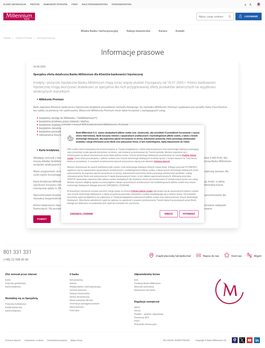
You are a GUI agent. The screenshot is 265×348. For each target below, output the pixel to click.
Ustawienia (33, 340)
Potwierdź (201, 222)
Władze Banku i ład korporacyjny (99, 30)
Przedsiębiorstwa (121, 4)
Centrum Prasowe (24, 38)
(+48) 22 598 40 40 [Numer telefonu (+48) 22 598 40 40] (15, 259)
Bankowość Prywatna (55, 4)
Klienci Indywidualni (14, 4)
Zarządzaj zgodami (72, 224)
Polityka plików (143, 195)
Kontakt (180, 30)
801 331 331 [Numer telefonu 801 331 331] (17, 252)
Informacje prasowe (46, 38)
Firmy (74, 4)
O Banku (7, 38)
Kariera (163, 30)
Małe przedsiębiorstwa (95, 4)
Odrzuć (177, 222)
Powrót (44, 220)
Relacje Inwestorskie (138, 30)
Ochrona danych (168, 158)
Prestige (35, 4)
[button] (245, 4)
